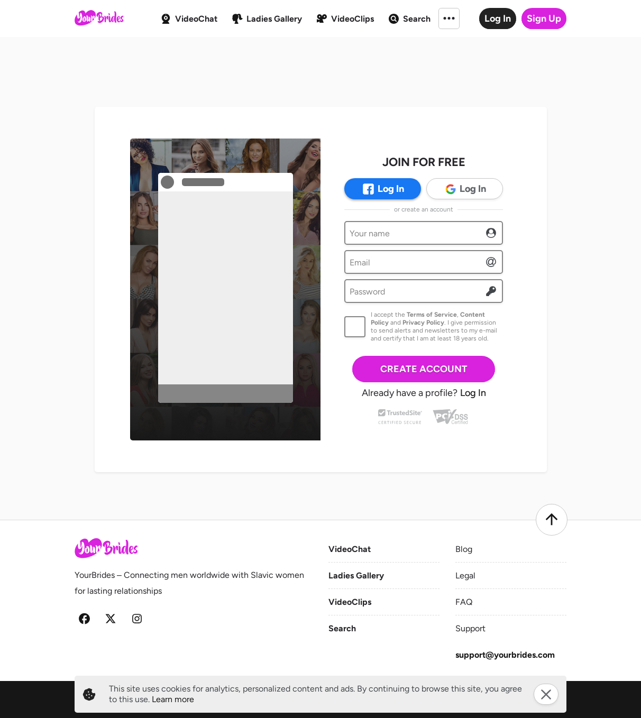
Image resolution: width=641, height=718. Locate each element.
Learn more (173, 699)
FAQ (463, 602)
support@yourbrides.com (505, 655)
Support (470, 628)
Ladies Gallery (356, 575)
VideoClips (349, 602)
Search (342, 628)
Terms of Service (432, 314)
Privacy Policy (423, 322)
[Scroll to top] (551, 520)
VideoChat (349, 549)
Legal (465, 575)
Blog (463, 549)
